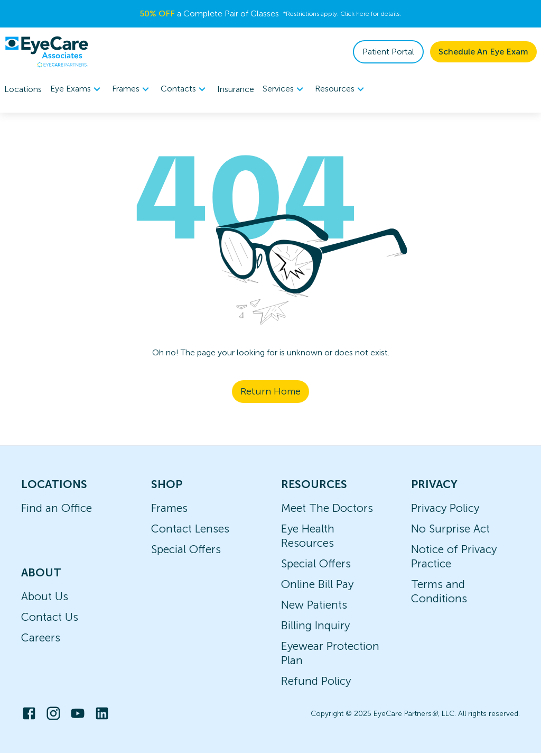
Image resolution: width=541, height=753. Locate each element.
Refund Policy (316, 680)
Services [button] (284, 89)
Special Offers (186, 549)
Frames (169, 508)
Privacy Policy (445, 508)
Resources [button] (341, 89)
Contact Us (49, 616)
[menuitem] (77, 89)
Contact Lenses (190, 528)
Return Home (270, 391)
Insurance (235, 89)
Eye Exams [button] (77, 89)
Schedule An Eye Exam (483, 52)
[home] (46, 52)
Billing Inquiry (315, 625)
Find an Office (56, 508)
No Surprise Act (450, 528)
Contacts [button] (185, 89)
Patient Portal (388, 52)
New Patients (314, 604)
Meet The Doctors (327, 508)
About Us (44, 596)
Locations (23, 89)
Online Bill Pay (317, 584)
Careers (40, 637)
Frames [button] (132, 89)
